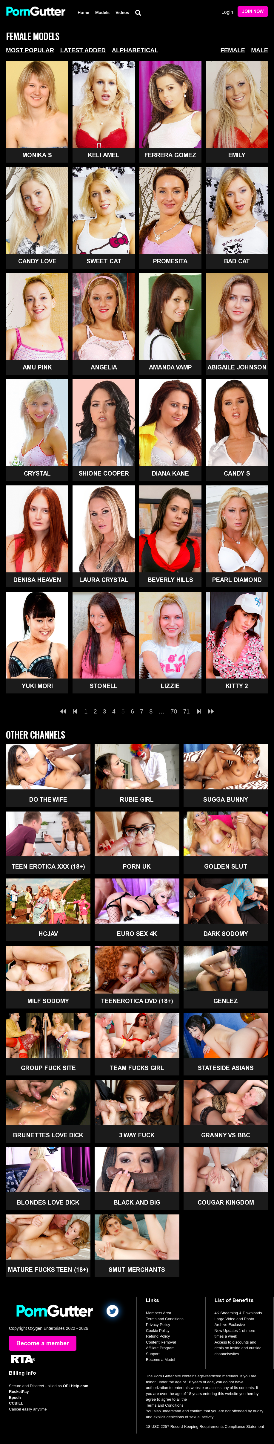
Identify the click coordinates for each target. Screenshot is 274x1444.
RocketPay (19, 1391)
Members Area (158, 1313)
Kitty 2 (237, 686)
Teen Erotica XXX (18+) (48, 866)
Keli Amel (103, 155)
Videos (122, 12)
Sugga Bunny (225, 799)
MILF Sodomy (48, 1001)
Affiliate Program (160, 1348)
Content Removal (161, 1342)
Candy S (237, 473)
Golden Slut (225, 866)
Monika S (37, 155)
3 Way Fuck (137, 1135)
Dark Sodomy (226, 933)
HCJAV (48, 933)
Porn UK (137, 866)
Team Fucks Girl (137, 1068)
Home (83, 12)
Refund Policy (158, 1336)
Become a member (42, 1343)
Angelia (104, 367)
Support (153, 1354)
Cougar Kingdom (226, 1202)
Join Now (253, 11)
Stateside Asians (226, 1068)
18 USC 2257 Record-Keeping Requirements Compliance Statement (205, 1426)
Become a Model (160, 1359)
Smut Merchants (137, 1269)
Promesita (170, 261)
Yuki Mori (37, 686)
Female (233, 50)
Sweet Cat (104, 261)
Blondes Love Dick (48, 1202)
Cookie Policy (158, 1330)
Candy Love (37, 261)
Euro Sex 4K (137, 933)
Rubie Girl (137, 799)
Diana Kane (170, 473)
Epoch (15, 1397)
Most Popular (30, 50)
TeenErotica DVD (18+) (137, 1001)
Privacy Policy (158, 1324)
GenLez (225, 1001)
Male (259, 50)
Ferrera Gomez (170, 155)
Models (102, 12)
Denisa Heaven (37, 579)
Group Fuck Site (48, 1068)
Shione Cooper (104, 473)
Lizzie (170, 686)
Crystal (37, 473)
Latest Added (83, 50)
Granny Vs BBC (225, 1135)
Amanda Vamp (170, 367)
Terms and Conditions (165, 1319)
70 (173, 711)
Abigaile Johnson (237, 367)
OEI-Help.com (75, 1386)
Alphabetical (135, 50)
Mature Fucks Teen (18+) (48, 1269)
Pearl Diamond (237, 579)
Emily (236, 155)
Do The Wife (48, 799)
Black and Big (137, 1202)
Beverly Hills (170, 579)
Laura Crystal (103, 579)
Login (227, 12)
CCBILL (16, 1403)
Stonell (104, 686)
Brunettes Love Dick (48, 1135)
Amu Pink (37, 367)
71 (186, 711)
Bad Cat (237, 261)
